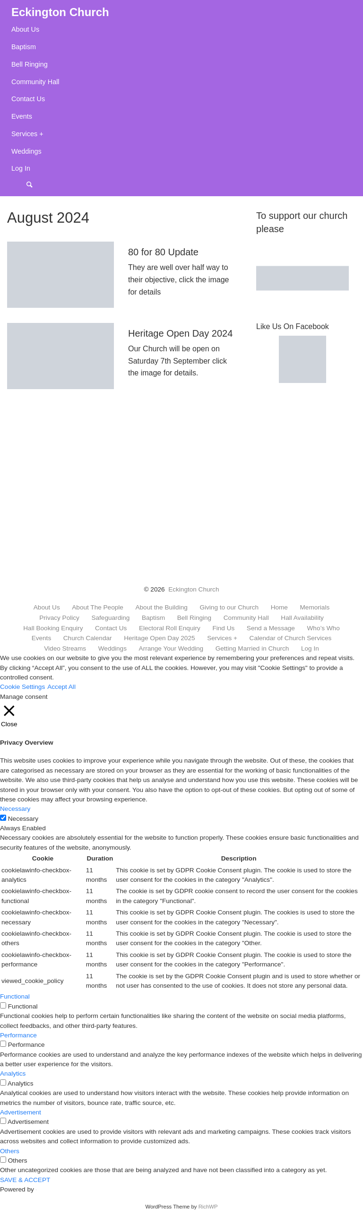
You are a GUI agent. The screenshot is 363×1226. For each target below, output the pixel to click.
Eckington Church (193, 589)
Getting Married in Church (252, 648)
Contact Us (28, 99)
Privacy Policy (59, 618)
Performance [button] (18, 1035)
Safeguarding (110, 618)
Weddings (26, 151)
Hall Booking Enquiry (53, 628)
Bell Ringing (29, 64)
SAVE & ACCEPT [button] (25, 1179)
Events (21, 116)
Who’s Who (323, 628)
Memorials (315, 607)
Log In (20, 168)
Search (34, 184)
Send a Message (271, 628)
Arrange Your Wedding (171, 648)
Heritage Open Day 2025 (159, 638)
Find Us (223, 628)
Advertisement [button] (20, 1112)
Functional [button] (15, 996)
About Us (25, 29)
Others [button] (9, 1151)
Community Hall (35, 82)
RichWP (208, 1206)
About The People (97, 607)
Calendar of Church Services (291, 638)
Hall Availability (302, 618)
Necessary (23, 818)
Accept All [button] (61, 686)
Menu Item (18, 184)
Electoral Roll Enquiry (169, 628)
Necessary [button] (15, 808)
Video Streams (65, 648)
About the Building (161, 607)
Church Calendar (87, 638)
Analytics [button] (13, 1073)
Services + (27, 134)
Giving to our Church (229, 607)
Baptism (23, 47)
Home (279, 607)
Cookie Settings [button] (22, 686)
